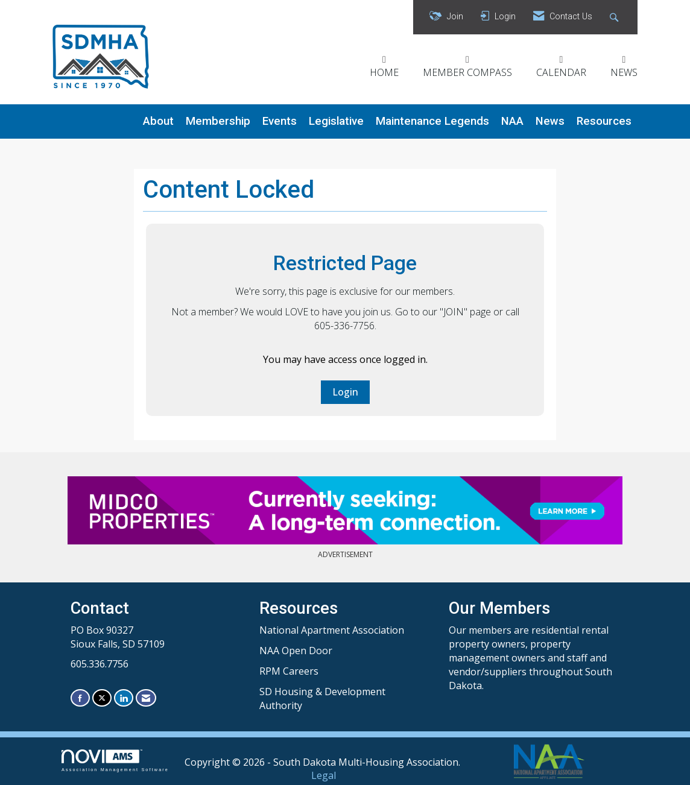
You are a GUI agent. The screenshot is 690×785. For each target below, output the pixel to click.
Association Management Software (115, 760)
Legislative (336, 121)
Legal (323, 775)
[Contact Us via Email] (146, 698)
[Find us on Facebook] (80, 698)
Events (279, 121)
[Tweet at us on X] (102, 698)
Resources (604, 121)
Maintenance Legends (432, 121)
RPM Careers (288, 671)
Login (345, 392)
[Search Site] (615, 17)
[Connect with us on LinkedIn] (123, 698)
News (550, 121)
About (158, 121)
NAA (512, 121)
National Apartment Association (331, 630)
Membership (218, 121)
